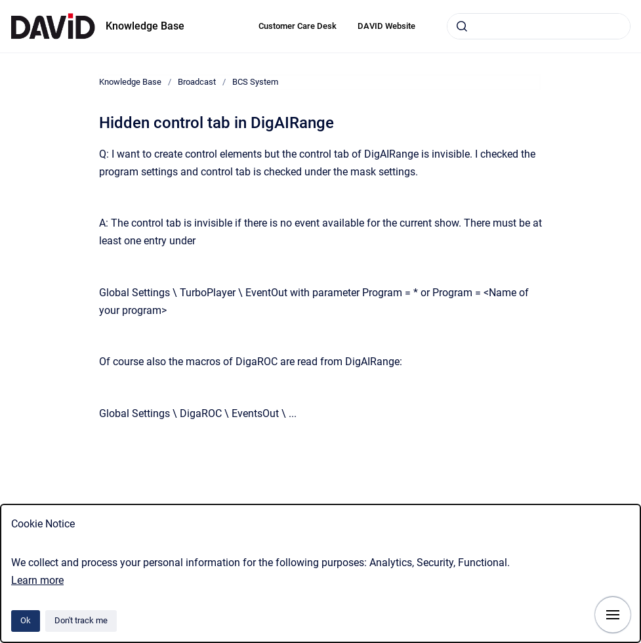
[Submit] (461, 26)
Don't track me (81, 620)
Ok (25, 620)
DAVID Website (386, 26)
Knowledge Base (145, 26)
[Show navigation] (613, 614)
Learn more (37, 580)
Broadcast (197, 82)
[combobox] (538, 26)
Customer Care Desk (297, 26)
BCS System (255, 82)
